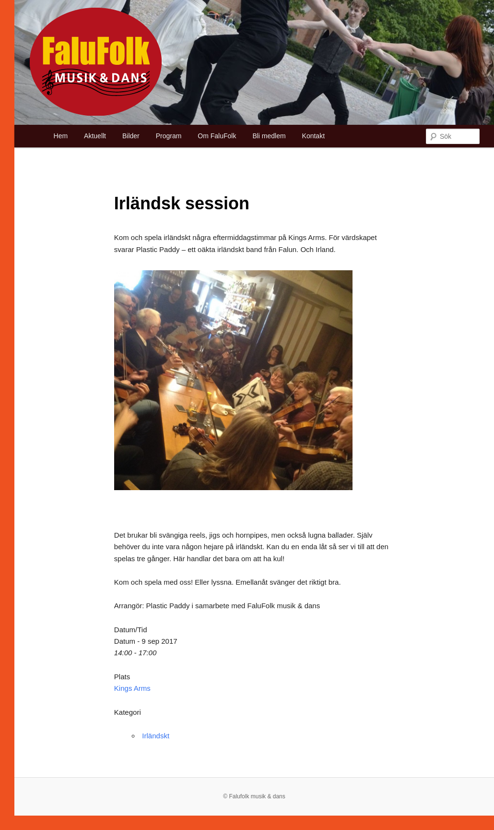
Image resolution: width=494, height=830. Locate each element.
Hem (61, 136)
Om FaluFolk (217, 136)
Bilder (131, 136)
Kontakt (313, 136)
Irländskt (155, 736)
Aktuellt (95, 136)
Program (169, 136)
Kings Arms (132, 688)
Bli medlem (268, 136)
